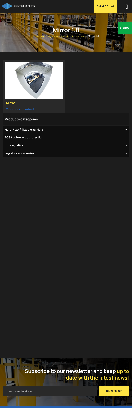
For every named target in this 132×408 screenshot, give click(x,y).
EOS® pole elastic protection (24, 137)
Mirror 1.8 (12, 103)
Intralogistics (66, 145)
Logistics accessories (58, 36)
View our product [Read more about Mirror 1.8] (20, 109)
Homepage (39, 36)
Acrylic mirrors (79, 36)
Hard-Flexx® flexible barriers (66, 129)
